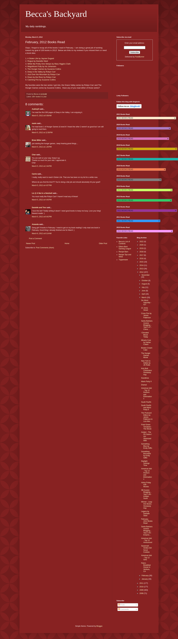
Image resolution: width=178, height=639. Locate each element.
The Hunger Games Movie (145, 355)
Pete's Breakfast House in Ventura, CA (146, 567)
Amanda (35, 224)
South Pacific (146, 402)
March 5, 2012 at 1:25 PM (42, 147)
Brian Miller (36, 140)
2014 (142, 265)
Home (67, 243)
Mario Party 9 (146, 381)
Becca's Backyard (56, 14)
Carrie (34, 174)
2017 (142, 255)
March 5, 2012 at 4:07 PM (42, 185)
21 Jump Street (144, 309)
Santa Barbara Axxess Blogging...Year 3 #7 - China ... (146, 325)
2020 (142, 245)
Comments (123, 609)
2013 (142, 269)
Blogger (99, 626)
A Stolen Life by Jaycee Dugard (40, 58)
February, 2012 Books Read (146, 521)
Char (34, 155)
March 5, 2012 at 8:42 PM (42, 217)
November (145, 275)
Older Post (103, 243)
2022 (142, 242)
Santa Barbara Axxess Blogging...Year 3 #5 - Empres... (146, 531)
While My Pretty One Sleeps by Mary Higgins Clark (49, 64)
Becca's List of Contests (124, 243)
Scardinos (145, 378)
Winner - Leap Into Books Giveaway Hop (146, 505)
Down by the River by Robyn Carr (41, 77)
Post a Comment (35, 239)
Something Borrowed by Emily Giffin (146, 455)
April (143, 294)
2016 (142, 259)
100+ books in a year (39, 96)
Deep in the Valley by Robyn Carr (41, 72)
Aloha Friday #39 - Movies (146, 485)
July (143, 287)
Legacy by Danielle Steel (145, 513)
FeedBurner (139, 57)
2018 (142, 252)
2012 (142, 272)
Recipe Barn (123, 252)
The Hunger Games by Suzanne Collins (44, 69)
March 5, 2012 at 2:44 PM (42, 166)
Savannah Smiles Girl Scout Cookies (146, 549)
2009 (142, 590)
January (145, 579)
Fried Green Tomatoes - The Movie (146, 427)
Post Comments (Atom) (45, 248)
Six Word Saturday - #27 (146, 302)
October (145, 281)
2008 (142, 593)
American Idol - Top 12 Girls (146, 557)
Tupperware (123, 260)
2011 (142, 583)
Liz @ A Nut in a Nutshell (42, 193)
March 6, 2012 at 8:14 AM (42, 233)
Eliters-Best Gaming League (125, 248)
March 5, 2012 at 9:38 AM (42, 116)
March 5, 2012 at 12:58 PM (42, 133)
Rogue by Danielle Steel (37, 61)
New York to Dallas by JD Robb (145, 363)
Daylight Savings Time (145, 463)
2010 (142, 587)
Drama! (144, 385)
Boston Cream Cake (146, 349)
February (145, 576)
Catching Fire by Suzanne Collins (41, 80)
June (144, 291)
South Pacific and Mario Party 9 (146, 407)
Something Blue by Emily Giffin (146, 446)
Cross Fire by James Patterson (146, 315)
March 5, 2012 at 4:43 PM (42, 200)
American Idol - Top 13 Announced (146, 540)
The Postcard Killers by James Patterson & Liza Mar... (146, 417)
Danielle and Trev (39, 208)
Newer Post (30, 243)
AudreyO (35, 109)
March (144, 297)
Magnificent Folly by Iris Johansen (41, 66)
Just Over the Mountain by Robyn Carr (43, 74)
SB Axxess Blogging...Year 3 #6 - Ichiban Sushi (146, 494)
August (144, 284)
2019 (142, 248)
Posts (121, 605)
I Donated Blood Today (145, 335)
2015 (142, 262)
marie (34, 123)
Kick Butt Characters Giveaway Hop (146, 371)
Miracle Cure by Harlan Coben (146, 342)
